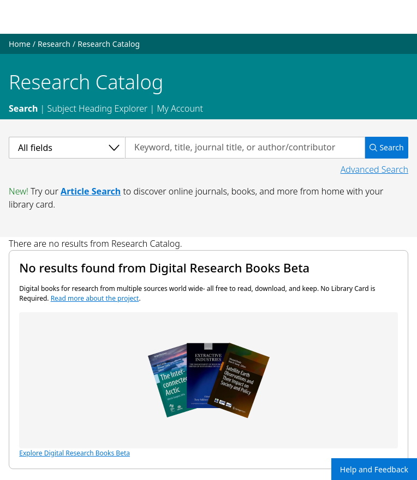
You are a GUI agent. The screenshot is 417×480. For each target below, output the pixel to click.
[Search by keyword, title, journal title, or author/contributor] (245, 148)
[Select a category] (67, 148)
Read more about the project (95, 298)
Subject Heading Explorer (97, 108)
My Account (180, 108)
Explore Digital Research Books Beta (208, 385)
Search (23, 108)
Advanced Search (374, 169)
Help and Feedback (374, 469)
